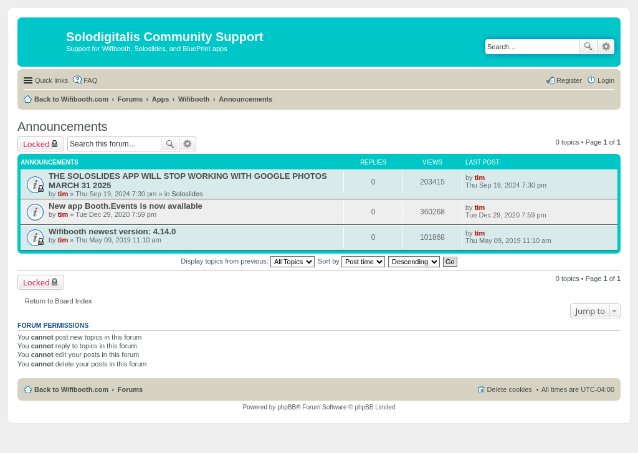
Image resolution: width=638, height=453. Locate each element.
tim (63, 194)
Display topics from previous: (248, 261)
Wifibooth (194, 99)
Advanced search (606, 46)
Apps (160, 99)
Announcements (245, 99)
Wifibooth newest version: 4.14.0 (112, 231)
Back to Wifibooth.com (71, 99)
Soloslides (186, 194)
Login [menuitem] (606, 80)
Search (588, 46)
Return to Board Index (58, 301)
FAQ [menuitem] (90, 80)
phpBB (286, 407)
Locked (36, 144)
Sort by (351, 261)
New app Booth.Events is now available (125, 206)
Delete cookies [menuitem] (509, 389)
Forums (130, 99)
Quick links (51, 80)
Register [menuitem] (569, 80)
